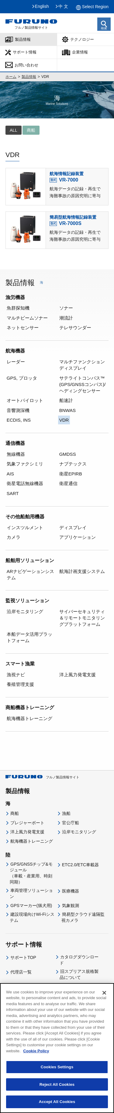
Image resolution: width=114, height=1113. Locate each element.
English (42, 6)
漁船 (66, 813)
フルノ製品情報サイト (42, 777)
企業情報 (80, 52)
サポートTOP (23, 957)
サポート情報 (24, 52)
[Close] (104, 1014)
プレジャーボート (27, 822)
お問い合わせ (26, 65)
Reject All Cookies (57, 1106)
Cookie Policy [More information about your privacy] (36, 1072)
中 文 (63, 6)
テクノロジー (82, 39)
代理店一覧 (21, 972)
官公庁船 (70, 822)
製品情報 (23, 39)
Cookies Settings (57, 1088)
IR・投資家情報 (77, 1001)
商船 (14, 813)
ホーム (10, 77)
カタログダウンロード (79, 959)
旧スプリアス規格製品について (79, 974)
